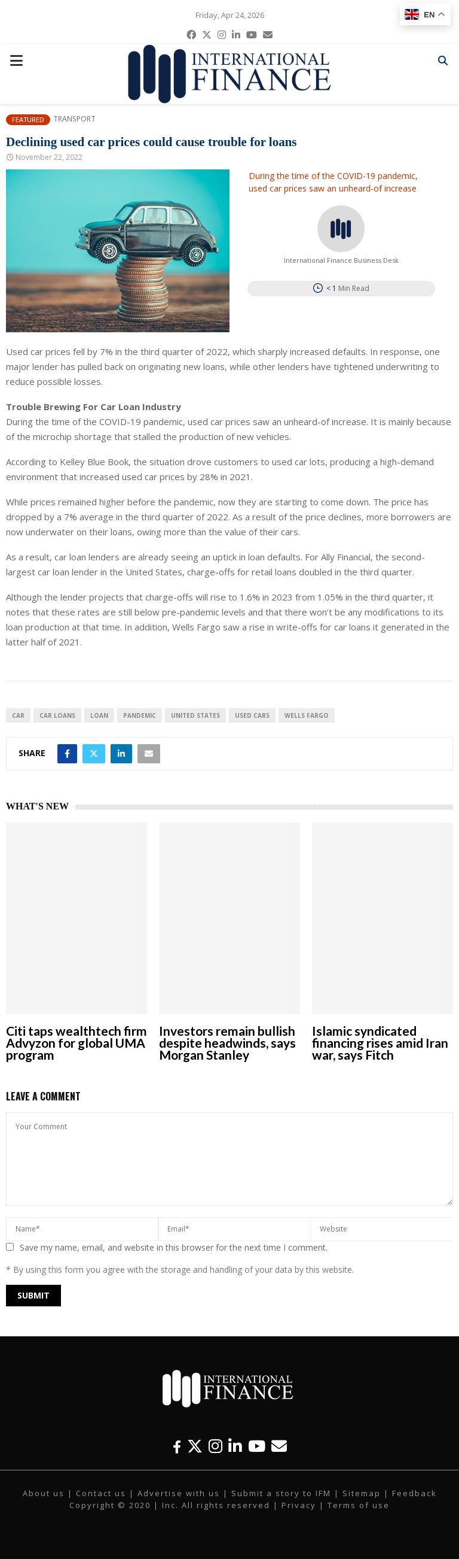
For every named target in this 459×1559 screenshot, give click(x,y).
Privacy (298, 1505)
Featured (28, 119)
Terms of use (359, 1505)
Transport (74, 119)
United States (195, 715)
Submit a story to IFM (281, 1493)
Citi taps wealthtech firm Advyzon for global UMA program (76, 1042)
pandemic (139, 715)
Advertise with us (178, 1493)
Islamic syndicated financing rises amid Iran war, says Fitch (380, 1042)
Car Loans (57, 715)
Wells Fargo (306, 715)
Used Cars (252, 715)
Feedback (414, 1493)
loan (99, 715)
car (18, 715)
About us (44, 1493)
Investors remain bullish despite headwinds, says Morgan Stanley (227, 1042)
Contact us (101, 1493)
